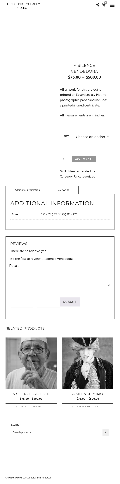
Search (16, 424)
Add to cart (84, 159)
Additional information (27, 190)
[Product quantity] (65, 159)
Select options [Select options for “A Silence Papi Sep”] (31, 406)
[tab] (27, 190)
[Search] (105, 432)
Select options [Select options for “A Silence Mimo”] (87, 406)
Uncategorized (84, 176)
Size (66, 136)
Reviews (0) (63, 190)
